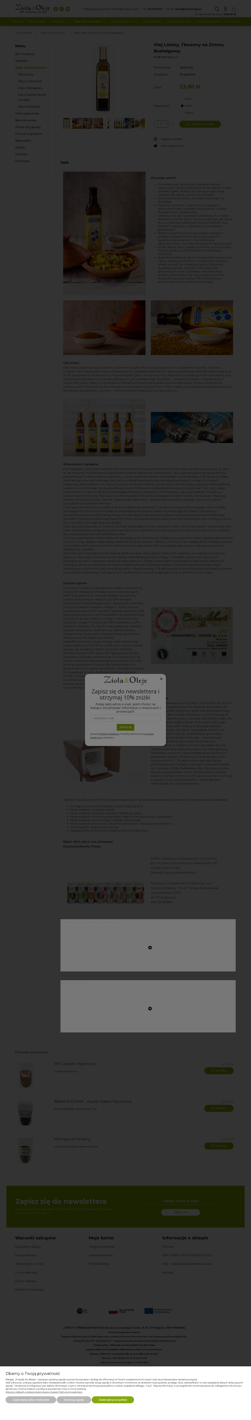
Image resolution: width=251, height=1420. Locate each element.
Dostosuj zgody (74, 1399)
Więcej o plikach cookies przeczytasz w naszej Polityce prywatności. (44, 1392)
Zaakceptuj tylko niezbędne (31, 1399)
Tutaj (148, 1385)
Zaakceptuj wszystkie (113, 1399)
